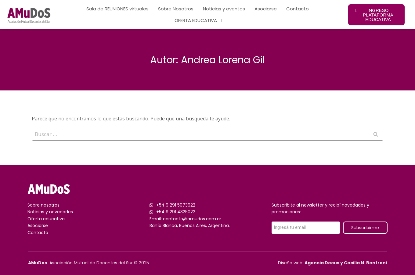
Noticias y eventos (224, 9)
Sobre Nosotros (175, 9)
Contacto (297, 9)
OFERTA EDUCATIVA (198, 20)
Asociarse (265, 9)
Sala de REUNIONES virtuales (117, 9)
